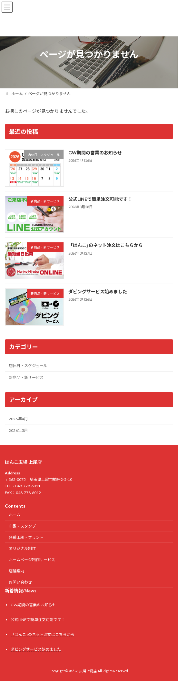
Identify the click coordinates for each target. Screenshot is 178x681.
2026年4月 (18, 418)
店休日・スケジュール (28, 365)
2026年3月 (18, 430)
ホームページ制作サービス (32, 559)
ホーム (14, 514)
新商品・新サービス (26, 377)
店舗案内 (16, 571)
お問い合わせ (20, 582)
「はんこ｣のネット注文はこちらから (105, 245)
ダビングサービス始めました (97, 291)
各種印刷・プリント (26, 537)
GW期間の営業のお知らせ (95, 152)
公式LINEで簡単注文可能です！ (100, 198)
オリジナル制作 (22, 548)
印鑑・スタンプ (22, 526)
